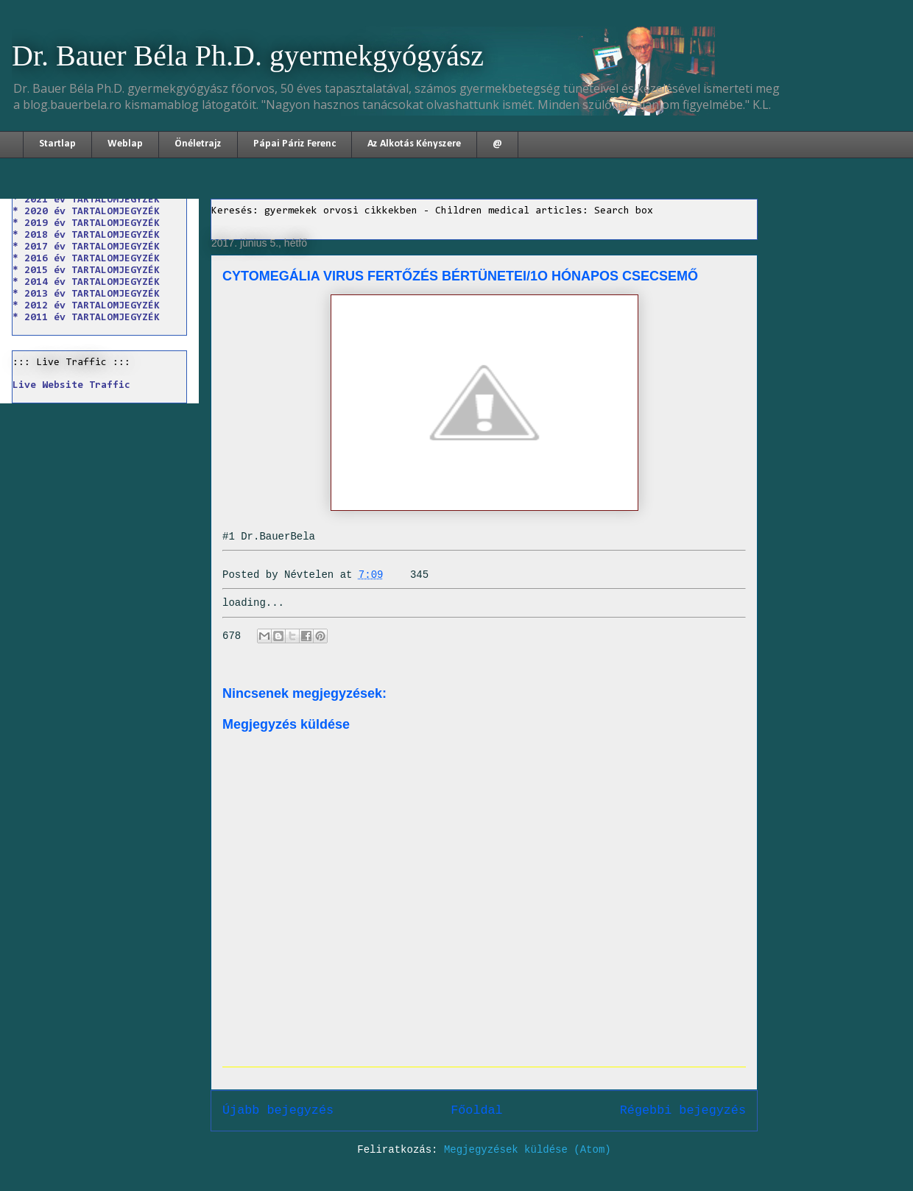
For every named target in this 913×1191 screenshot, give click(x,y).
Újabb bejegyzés (278, 1110)
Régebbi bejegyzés (683, 1110)
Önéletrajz (198, 143)
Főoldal (477, 1110)
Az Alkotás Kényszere (414, 143)
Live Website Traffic (71, 386)
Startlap (57, 143)
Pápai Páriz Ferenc (294, 143)
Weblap (125, 143)
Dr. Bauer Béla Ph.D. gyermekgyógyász (248, 55)
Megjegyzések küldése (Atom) (527, 1150)
